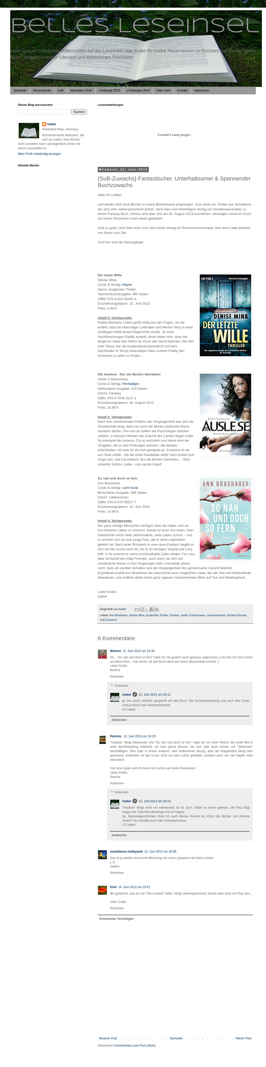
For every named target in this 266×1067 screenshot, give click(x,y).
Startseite (20, 90)
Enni (113, 887)
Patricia (116, 736)
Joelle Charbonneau (193, 615)
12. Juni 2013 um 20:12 (155, 694)
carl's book (130, 488)
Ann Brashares (118, 615)
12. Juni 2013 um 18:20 (140, 736)
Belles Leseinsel (134, 27)
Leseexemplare (216, 615)
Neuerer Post (108, 1038)
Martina (115, 651)
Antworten (117, 676)
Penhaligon (131, 384)
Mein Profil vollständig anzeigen (39, 154)
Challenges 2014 (138, 90)
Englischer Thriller (157, 615)
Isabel (126, 694)
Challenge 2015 (109, 90)
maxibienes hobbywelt (126, 851)
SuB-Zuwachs (108, 619)
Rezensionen (42, 90)
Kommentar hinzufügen (116, 919)
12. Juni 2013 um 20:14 (155, 801)
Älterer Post (243, 1038)
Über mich (163, 90)
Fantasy (174, 615)
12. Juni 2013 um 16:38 (138, 651)
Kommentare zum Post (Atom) (135, 1045)
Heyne (127, 284)
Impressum (201, 90)
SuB (61, 90)
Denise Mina (137, 615)
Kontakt (182, 90)
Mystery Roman (237, 615)
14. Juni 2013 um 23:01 (134, 887)
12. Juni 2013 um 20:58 (160, 851)
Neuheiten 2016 (81, 90)
